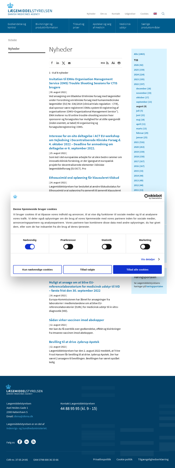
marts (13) (141, 128)
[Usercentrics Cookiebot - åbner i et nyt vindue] (147, 196)
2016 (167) (139, 166)
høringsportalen (154, 286)
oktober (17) (142, 97)
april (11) (141, 124)
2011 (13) (138, 190)
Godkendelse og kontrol (17, 25)
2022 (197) (139, 84)
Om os (103, 13)
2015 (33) (138, 170)
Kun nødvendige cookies (37, 269)
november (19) (143, 92)
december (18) (143, 88)
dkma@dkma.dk (23, 416)
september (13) (144, 101)
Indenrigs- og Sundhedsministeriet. (26, 428)
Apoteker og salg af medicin (102, 25)
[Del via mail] (69, 63)
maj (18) (140, 119)
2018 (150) (139, 156)
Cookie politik (124, 459)
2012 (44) (138, 185)
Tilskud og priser (78, 25)
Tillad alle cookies (137, 269)
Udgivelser (130, 13)
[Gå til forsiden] (31, 9)
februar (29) (142, 132)
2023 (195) (139, 79)
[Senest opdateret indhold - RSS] (104, 63)
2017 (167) (139, 161)
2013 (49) (138, 180)
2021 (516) (139, 142)
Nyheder (91, 13)
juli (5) (139, 110)
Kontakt (116, 13)
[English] (155, 14)
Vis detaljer (148, 259)
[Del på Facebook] (52, 63)
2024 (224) (139, 74)
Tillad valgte (87, 269)
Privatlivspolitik (102, 459)
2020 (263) (139, 146)
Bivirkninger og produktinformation (47, 25)
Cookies (144, 13)
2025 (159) (139, 69)
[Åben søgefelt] (163, 13)
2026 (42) (138, 64)
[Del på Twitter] (63, 63)
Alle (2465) (139, 54)
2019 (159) (139, 151)
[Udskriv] (119, 63)
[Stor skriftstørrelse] (113, 63)
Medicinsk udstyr (125, 25)
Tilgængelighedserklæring (153, 459)
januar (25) (141, 137)
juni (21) (140, 115)
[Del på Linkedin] (57, 63)
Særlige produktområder (150, 25)
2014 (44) (138, 175)
